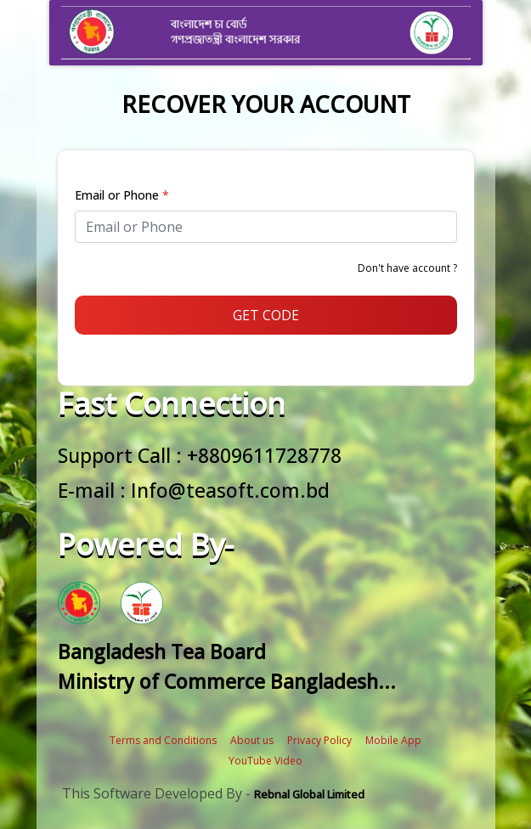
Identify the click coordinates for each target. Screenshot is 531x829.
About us (252, 740)
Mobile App (393, 740)
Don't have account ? (407, 268)
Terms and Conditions (163, 740)
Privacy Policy (319, 740)
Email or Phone (122, 195)
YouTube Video (265, 760)
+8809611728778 (264, 455)
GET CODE (266, 315)
